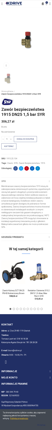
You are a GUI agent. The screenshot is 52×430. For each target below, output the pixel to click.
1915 (43, 163)
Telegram (37, 168)
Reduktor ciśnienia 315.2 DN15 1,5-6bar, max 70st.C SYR (39, 293)
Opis (3, 181)
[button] (10, 309)
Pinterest (26, 168)
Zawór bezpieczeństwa (29, 163)
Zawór (10, 163)
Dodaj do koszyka (25, 139)
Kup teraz (8, 146)
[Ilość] (6, 139)
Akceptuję (41, 425)
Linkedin (32, 168)
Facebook (15, 168)
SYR (16, 163)
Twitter (21, 168)
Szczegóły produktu (12, 237)
